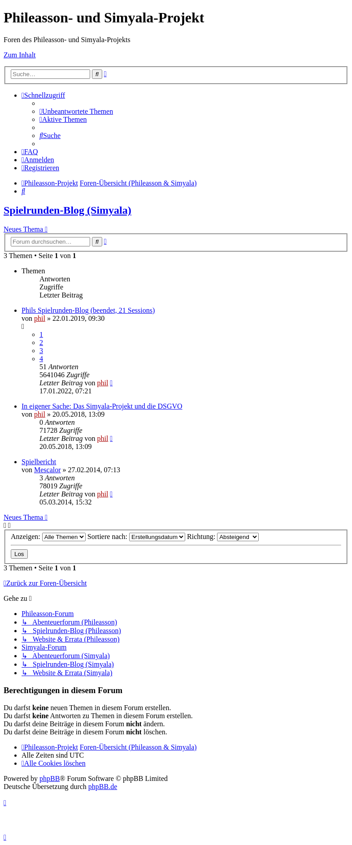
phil (39, 318)
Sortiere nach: (136, 536)
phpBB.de (102, 786)
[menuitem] (76, 111)
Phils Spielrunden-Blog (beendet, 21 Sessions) (88, 310)
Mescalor (47, 470)
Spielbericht (39, 462)
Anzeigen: (48, 536)
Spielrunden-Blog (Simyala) (67, 210)
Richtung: (223, 536)
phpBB (49, 778)
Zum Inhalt (20, 55)
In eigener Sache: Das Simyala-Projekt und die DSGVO (102, 406)
